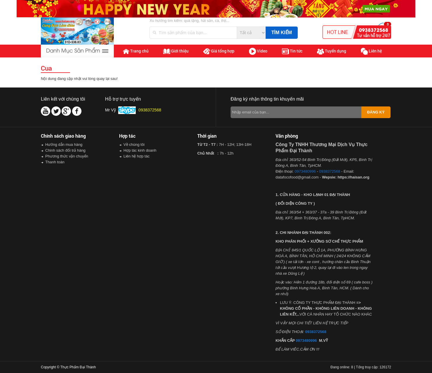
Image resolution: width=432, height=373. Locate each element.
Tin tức (292, 51)
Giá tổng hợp (218, 51)
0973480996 (305, 171)
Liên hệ (371, 51)
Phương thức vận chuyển (66, 156)
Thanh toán (55, 162)
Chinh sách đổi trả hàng (65, 150)
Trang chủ (136, 51)
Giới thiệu (176, 51)
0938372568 (329, 171)
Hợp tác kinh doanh (139, 150)
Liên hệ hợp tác (136, 156)
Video (258, 51)
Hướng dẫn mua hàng (63, 144)
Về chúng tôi (133, 144)
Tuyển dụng (331, 51)
